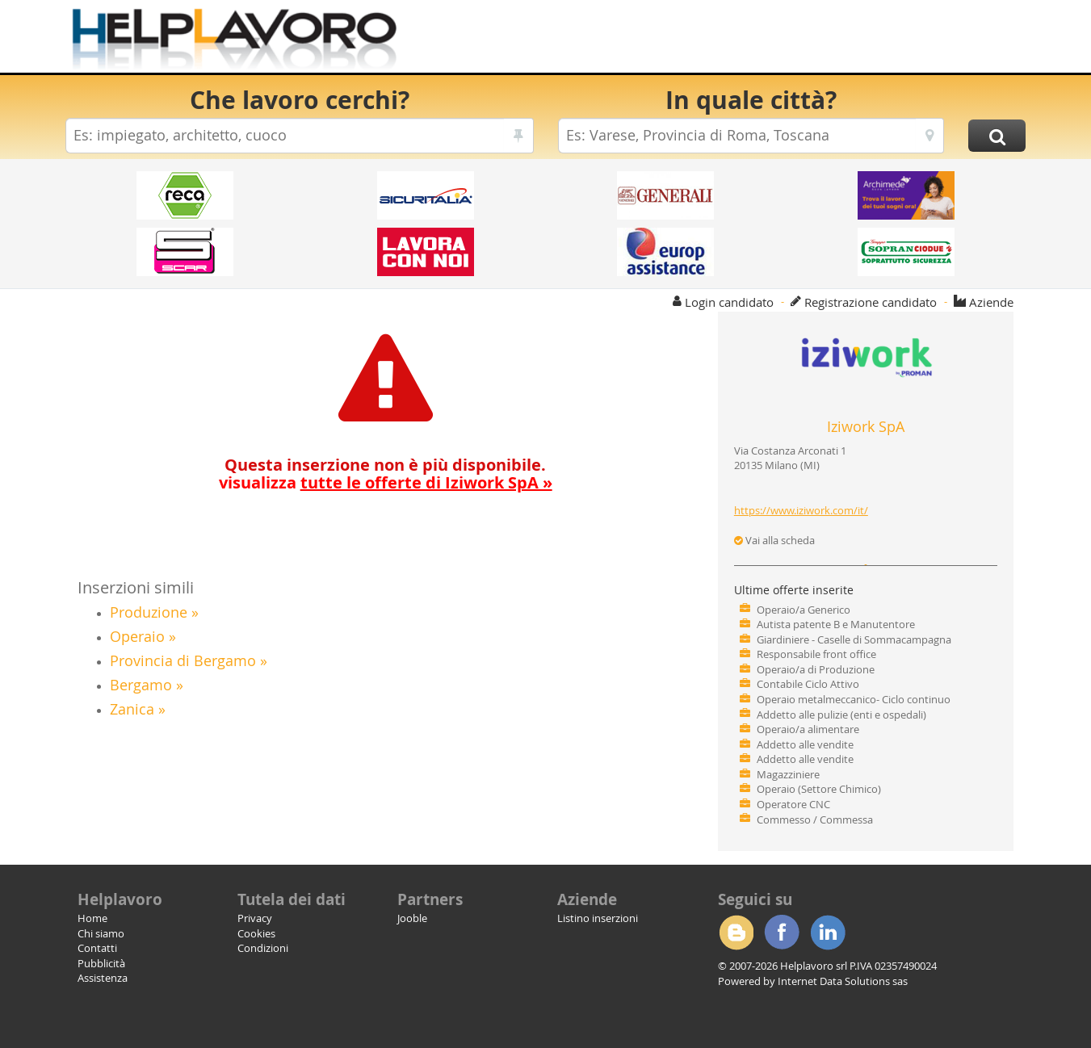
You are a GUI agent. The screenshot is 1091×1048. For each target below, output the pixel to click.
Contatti (97, 948)
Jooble (412, 918)
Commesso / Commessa (815, 819)
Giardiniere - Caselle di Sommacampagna (854, 639)
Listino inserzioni (597, 918)
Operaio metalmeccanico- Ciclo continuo (853, 699)
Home (92, 918)
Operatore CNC (793, 804)
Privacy (254, 918)
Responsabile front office (816, 654)
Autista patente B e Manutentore (836, 624)
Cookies (256, 933)
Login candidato (729, 302)
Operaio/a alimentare (808, 729)
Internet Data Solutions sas (843, 981)
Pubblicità (101, 963)
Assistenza (103, 977)
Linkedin (828, 932)
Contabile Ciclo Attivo (808, 684)
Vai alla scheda (774, 540)
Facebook (781, 932)
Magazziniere (788, 774)
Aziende (991, 302)
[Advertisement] (731, 40)
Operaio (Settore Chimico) (819, 789)
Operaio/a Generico (803, 609)
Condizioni (262, 948)
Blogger (735, 932)
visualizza (385, 482)
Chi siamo (101, 933)
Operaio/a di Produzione (816, 669)
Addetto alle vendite (805, 744)
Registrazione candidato (870, 302)
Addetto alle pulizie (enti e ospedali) (841, 714)
